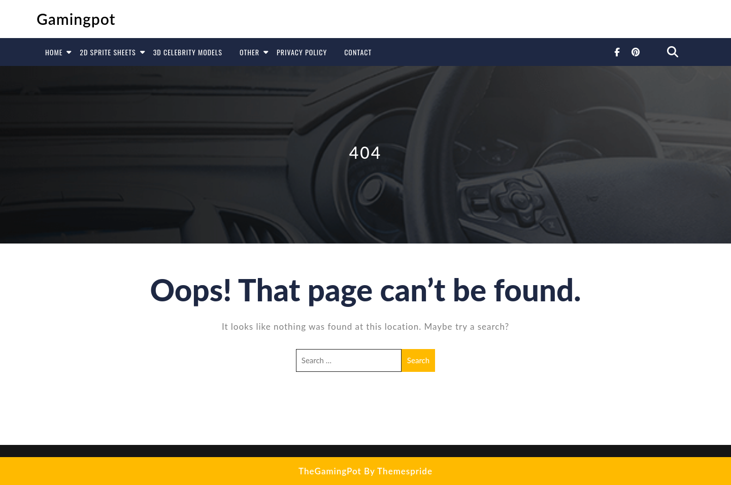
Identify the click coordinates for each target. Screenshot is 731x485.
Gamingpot (76, 19)
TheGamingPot (329, 471)
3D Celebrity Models (187, 52)
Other (249, 52)
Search (418, 360)
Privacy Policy (302, 52)
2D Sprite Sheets (108, 52)
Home (53, 52)
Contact (358, 52)
